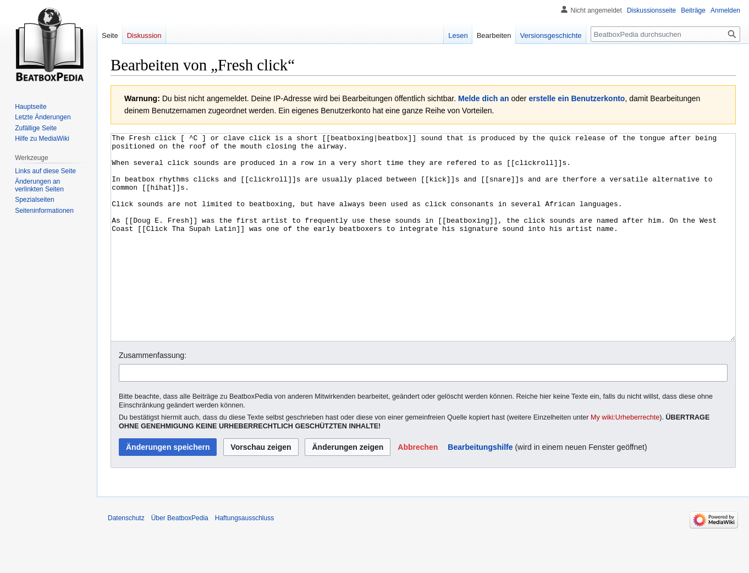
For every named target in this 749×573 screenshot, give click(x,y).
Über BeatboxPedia (179, 559)
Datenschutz (126, 559)
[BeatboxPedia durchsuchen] (665, 34)
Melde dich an (483, 98)
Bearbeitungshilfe (480, 488)
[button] (418, 488)
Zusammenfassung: (152, 396)
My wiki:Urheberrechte (625, 458)
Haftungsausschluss (244, 559)
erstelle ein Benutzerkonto (576, 98)
